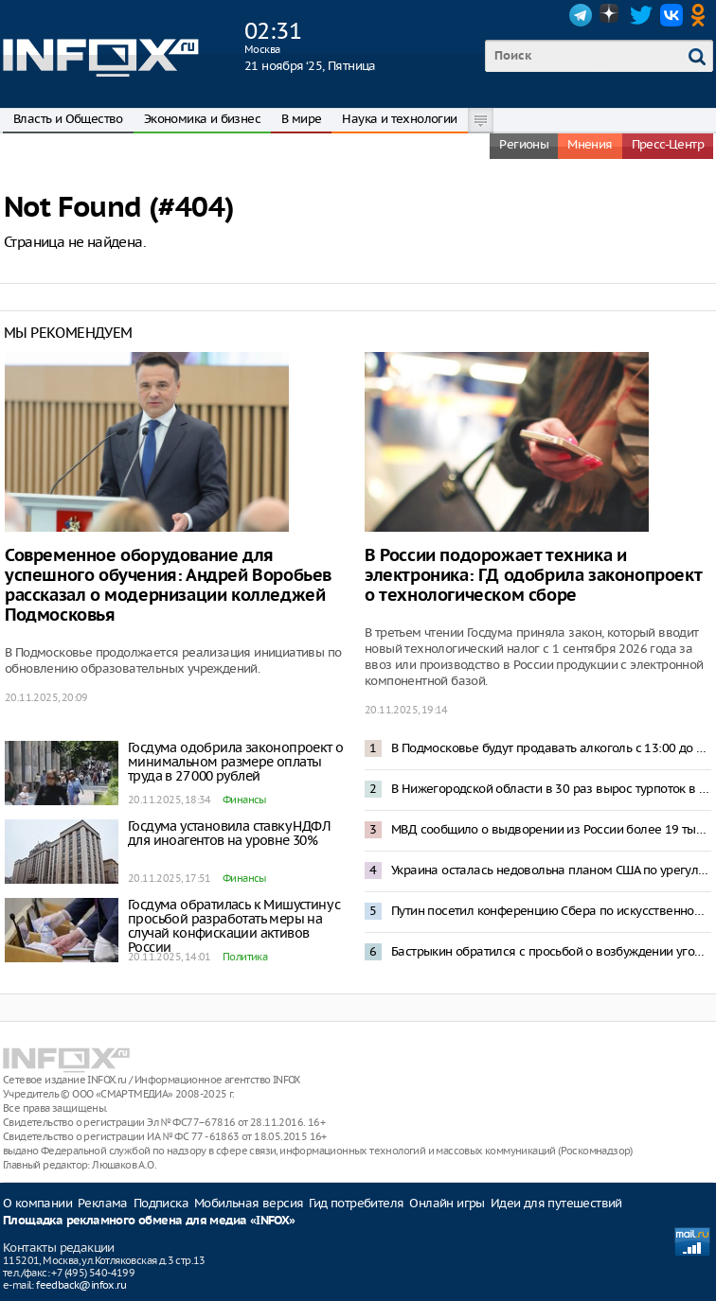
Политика (245, 956)
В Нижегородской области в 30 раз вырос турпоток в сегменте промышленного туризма (551, 789)
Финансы (244, 799)
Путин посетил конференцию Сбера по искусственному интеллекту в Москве (551, 911)
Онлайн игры (446, 1203)
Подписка (161, 1203)
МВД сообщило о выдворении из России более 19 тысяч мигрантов (551, 829)
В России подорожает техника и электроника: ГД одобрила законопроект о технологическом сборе (533, 576)
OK (701, 15)
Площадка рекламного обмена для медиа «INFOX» (149, 1221)
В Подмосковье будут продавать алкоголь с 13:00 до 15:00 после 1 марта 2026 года (551, 748)
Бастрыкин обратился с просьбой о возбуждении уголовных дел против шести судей (551, 951)
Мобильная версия (248, 1203)
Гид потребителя (356, 1203)
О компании (37, 1203)
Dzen (611, 15)
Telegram (580, 15)
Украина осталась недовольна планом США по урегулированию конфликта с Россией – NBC (551, 870)
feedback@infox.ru (81, 1285)
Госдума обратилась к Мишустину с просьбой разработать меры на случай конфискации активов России (234, 926)
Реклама (103, 1203)
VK (671, 15)
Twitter (641, 15)
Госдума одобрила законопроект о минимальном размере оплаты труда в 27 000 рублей (235, 761)
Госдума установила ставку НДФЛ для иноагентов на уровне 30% (229, 833)
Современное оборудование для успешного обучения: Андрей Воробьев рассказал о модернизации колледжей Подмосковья (168, 585)
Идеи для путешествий (556, 1203)
